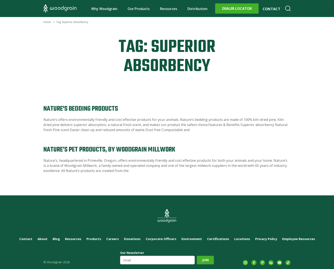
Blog (56, 239)
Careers (112, 239)
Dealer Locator (237, 8)
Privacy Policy (266, 239)
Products (93, 239)
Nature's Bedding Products (80, 109)
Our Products (139, 8)
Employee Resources (298, 239)
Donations (132, 239)
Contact (271, 9)
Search (288, 8)
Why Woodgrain (104, 8)
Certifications (218, 239)
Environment (191, 239)
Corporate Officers (161, 239)
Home (47, 22)
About (42, 239)
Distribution (197, 8)
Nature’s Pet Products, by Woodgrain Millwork (109, 150)
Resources (168, 8)
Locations (242, 239)
